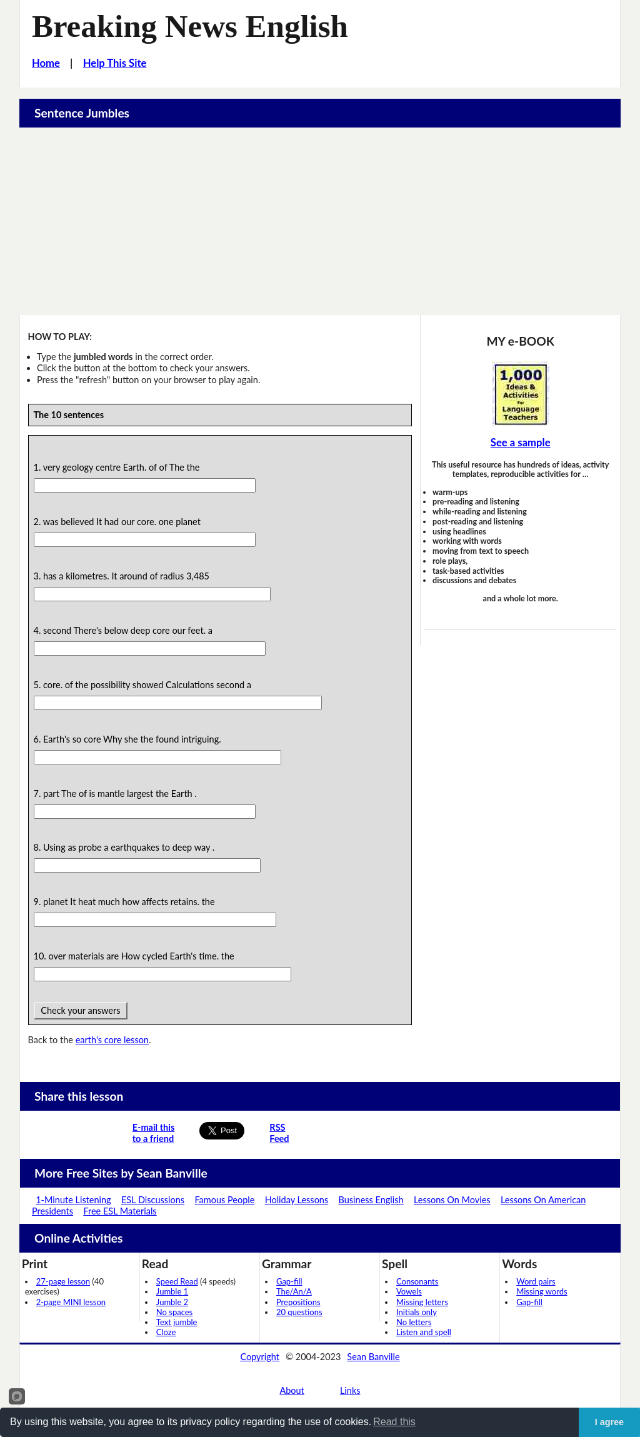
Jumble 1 (172, 1291)
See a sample (521, 442)
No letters (413, 1322)
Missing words (541, 1291)
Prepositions (298, 1302)
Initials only (416, 1312)
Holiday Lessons (297, 1199)
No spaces (174, 1312)
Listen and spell (423, 1332)
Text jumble (177, 1322)
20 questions (299, 1312)
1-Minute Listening (73, 1199)
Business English (371, 1199)
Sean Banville (373, 1356)
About (291, 1390)
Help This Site (115, 63)
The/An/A (294, 1291)
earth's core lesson (112, 1039)
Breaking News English (190, 26)
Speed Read (177, 1281)
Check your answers (81, 1010)
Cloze (166, 1332)
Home (46, 63)
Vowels (409, 1291)
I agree (609, 1422)
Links (350, 1390)
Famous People (224, 1199)
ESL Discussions (152, 1199)
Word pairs (535, 1281)
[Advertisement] (320, 221)
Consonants (417, 1281)
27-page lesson (63, 1281)
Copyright (259, 1356)
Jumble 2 (172, 1302)
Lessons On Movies (452, 1199)
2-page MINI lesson (71, 1302)
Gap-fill (289, 1281)
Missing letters (422, 1302)
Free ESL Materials (119, 1211)
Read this (394, 1421)
